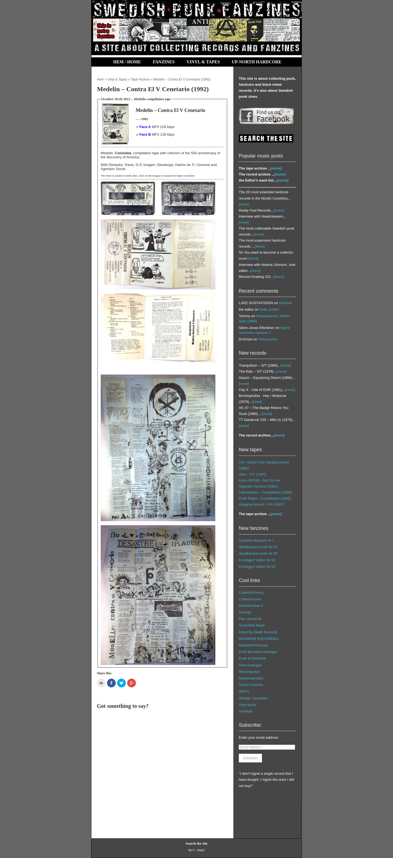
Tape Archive (140, 79)
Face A (145, 127)
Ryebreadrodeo (251, 678)
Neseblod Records (253, 645)
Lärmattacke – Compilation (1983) (265, 492)
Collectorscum (250, 599)
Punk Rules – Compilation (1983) (265, 498)
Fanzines (164, 62)
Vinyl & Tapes (203, 62)
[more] (276, 168)
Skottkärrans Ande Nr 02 (258, 547)
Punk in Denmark (252, 658)
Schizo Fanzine (251, 685)
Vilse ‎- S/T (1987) (252, 474)
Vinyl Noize (248, 705)
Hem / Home (127, 62)
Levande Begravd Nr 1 (256, 540)
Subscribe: (250, 725)
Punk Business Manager (258, 652)
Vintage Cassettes (253, 698)
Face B (145, 134)
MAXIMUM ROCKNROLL (259, 639)
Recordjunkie (249, 672)
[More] (260, 246)
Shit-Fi (244, 691)
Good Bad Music (252, 625)
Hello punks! (269, 309)
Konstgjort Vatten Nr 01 (257, 567)
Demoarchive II (251, 606)
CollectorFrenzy (251, 592)
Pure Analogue (250, 665)
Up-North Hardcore (256, 62)
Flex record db (250, 619)
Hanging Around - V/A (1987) (261, 504)
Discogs (245, 612)
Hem (100, 79)
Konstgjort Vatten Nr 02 (257, 560)
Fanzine (285, 303)
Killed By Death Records (258, 632)
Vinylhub (245, 711)
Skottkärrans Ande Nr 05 (258, 553)
